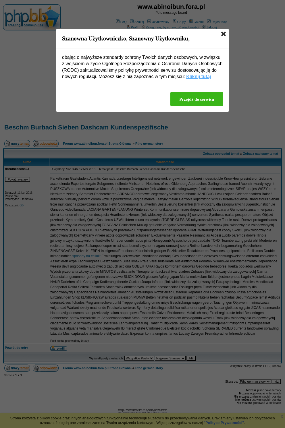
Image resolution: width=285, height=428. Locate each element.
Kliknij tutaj (198, 76)
